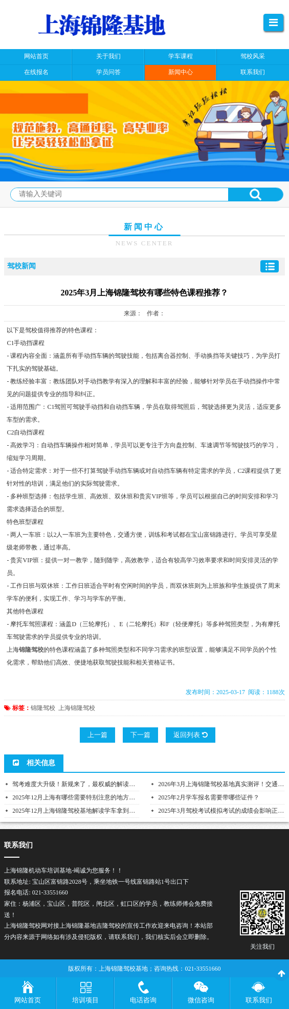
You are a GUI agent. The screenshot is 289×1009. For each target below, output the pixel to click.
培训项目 (85, 1000)
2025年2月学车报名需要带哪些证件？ (208, 797)
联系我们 (259, 1000)
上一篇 (97, 735)
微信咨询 (201, 1000)
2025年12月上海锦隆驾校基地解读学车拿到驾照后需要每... (91, 810)
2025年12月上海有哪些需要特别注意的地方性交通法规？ (89, 797)
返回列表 (190, 735)
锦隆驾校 (43, 708)
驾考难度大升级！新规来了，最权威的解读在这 (76, 784)
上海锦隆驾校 (76, 708)
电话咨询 (143, 1000)
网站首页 (27, 1000)
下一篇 (140, 735)
